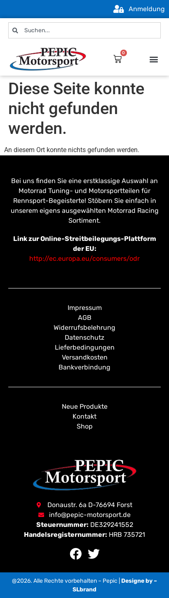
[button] (154, 59)
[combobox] (84, 30)
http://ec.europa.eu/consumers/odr (84, 258)
